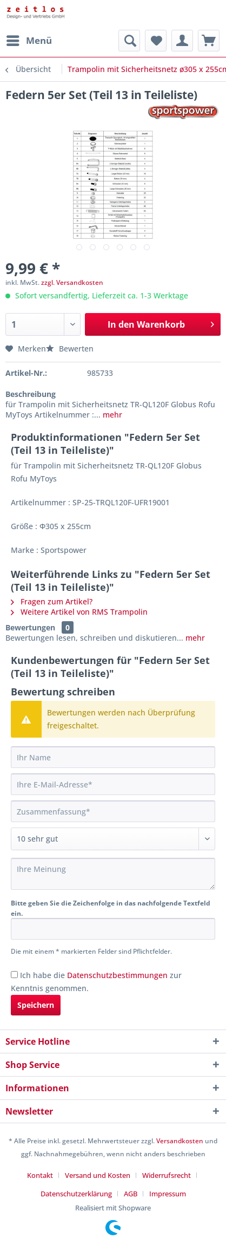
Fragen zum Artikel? (51, 601)
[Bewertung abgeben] (113, 839)
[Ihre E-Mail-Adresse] (113, 784)
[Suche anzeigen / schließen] (129, 40)
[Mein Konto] (182, 40)
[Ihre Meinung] (113, 874)
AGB (130, 1194)
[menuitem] (28, 40)
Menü (29, 39)
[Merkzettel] (156, 40)
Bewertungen (30, 627)
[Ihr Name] (113, 757)
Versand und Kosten (97, 1175)
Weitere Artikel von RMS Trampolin (79, 612)
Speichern (35, 1005)
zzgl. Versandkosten (72, 282)
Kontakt (40, 1175)
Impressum (167, 1194)
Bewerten (70, 348)
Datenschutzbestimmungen (117, 975)
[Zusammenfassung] (113, 811)
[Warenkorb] (209, 40)
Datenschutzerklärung (76, 1194)
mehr (111, 414)
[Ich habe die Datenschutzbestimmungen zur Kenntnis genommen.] (14, 974)
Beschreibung (30, 394)
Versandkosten (179, 1140)
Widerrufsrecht (166, 1175)
